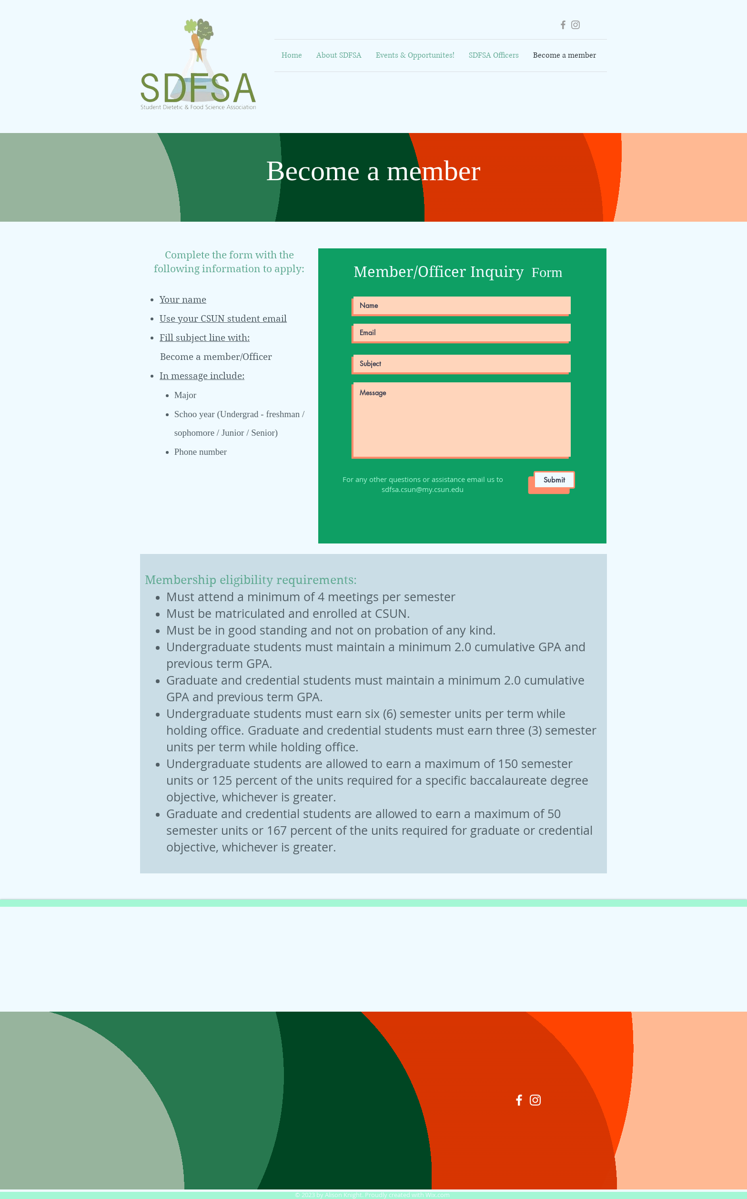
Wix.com (437, 1194)
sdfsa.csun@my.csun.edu (423, 489)
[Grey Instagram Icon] (575, 25)
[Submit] (554, 480)
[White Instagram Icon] (535, 1100)
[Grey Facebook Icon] (563, 25)
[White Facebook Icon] (519, 1100)
